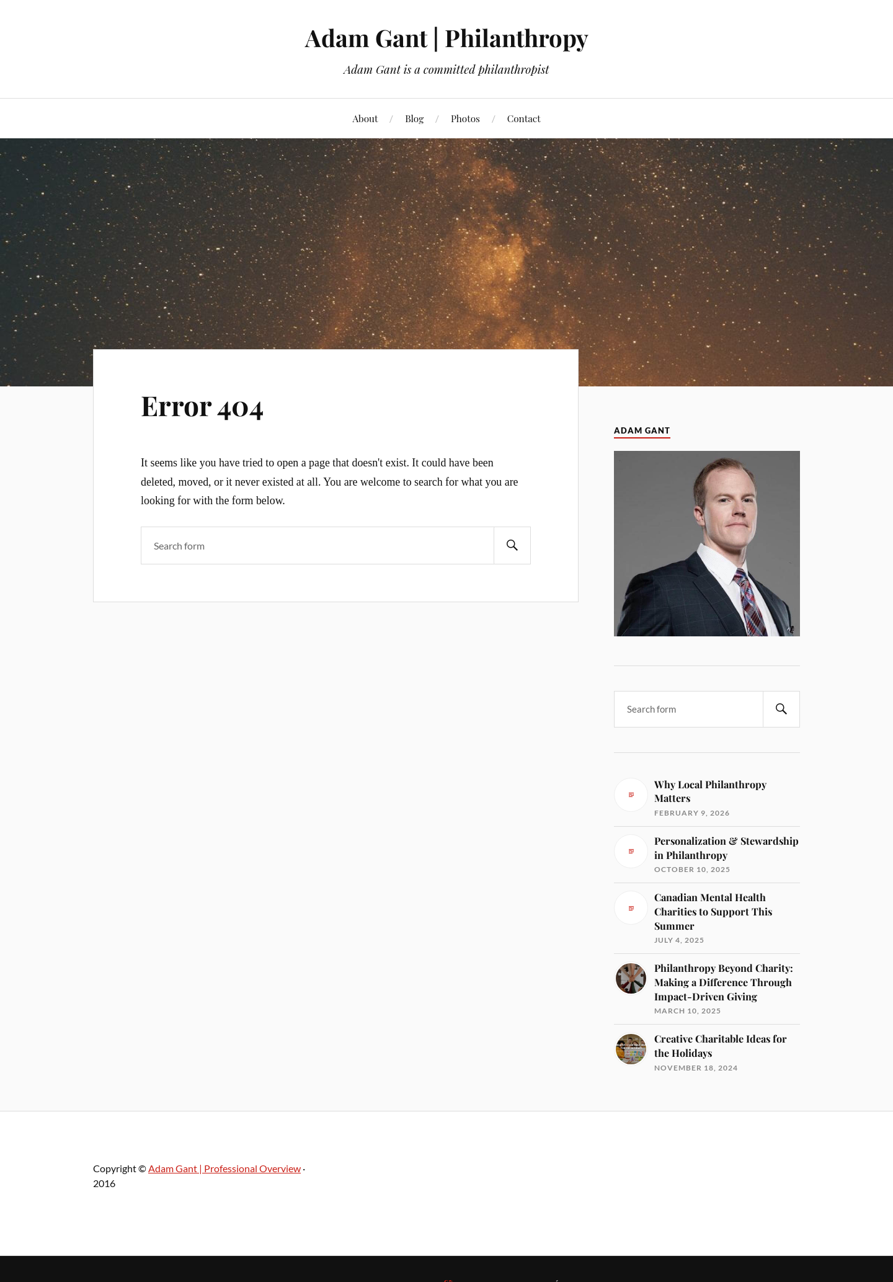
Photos (465, 118)
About (365, 118)
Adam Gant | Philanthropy (447, 37)
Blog (414, 118)
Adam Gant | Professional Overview (224, 1168)
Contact (524, 118)
